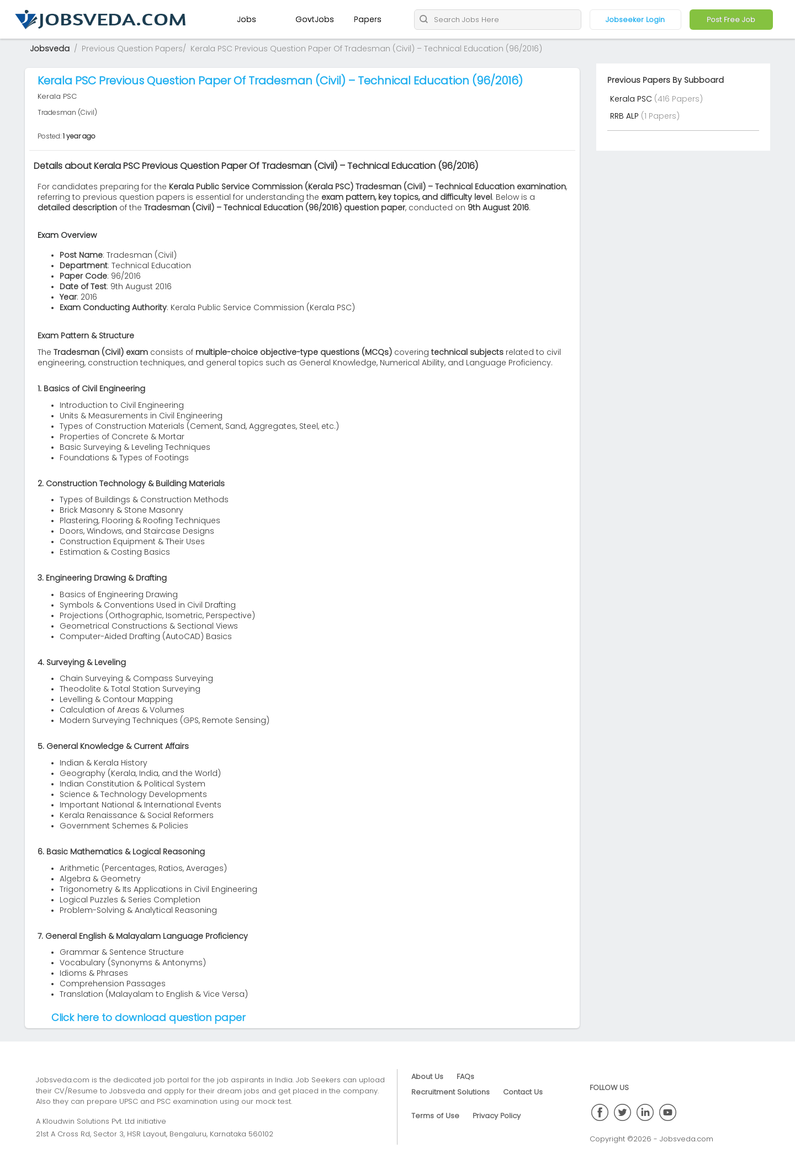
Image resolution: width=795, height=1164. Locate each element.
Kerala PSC (632, 98)
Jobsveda (50, 48)
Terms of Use (435, 1115)
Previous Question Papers (132, 48)
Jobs (246, 19)
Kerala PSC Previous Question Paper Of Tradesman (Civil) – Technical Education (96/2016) (366, 48)
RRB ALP (625, 115)
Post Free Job (731, 19)
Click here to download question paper (148, 1017)
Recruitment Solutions (450, 1092)
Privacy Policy (497, 1115)
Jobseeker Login (635, 19)
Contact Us (523, 1092)
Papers (367, 19)
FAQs (465, 1076)
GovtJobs (314, 19)
